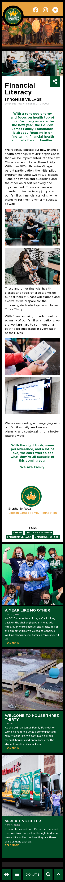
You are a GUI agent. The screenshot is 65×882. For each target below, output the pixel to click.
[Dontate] (32, 874)
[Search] (48, 874)
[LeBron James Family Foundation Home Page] (6, 874)
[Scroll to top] (58, 874)
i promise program (39, 532)
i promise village (19, 537)
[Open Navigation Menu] (17, 874)
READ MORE (12, 642)
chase (17, 532)
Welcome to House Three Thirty (32, 717)
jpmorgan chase (47, 537)
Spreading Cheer (23, 821)
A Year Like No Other (27, 610)
